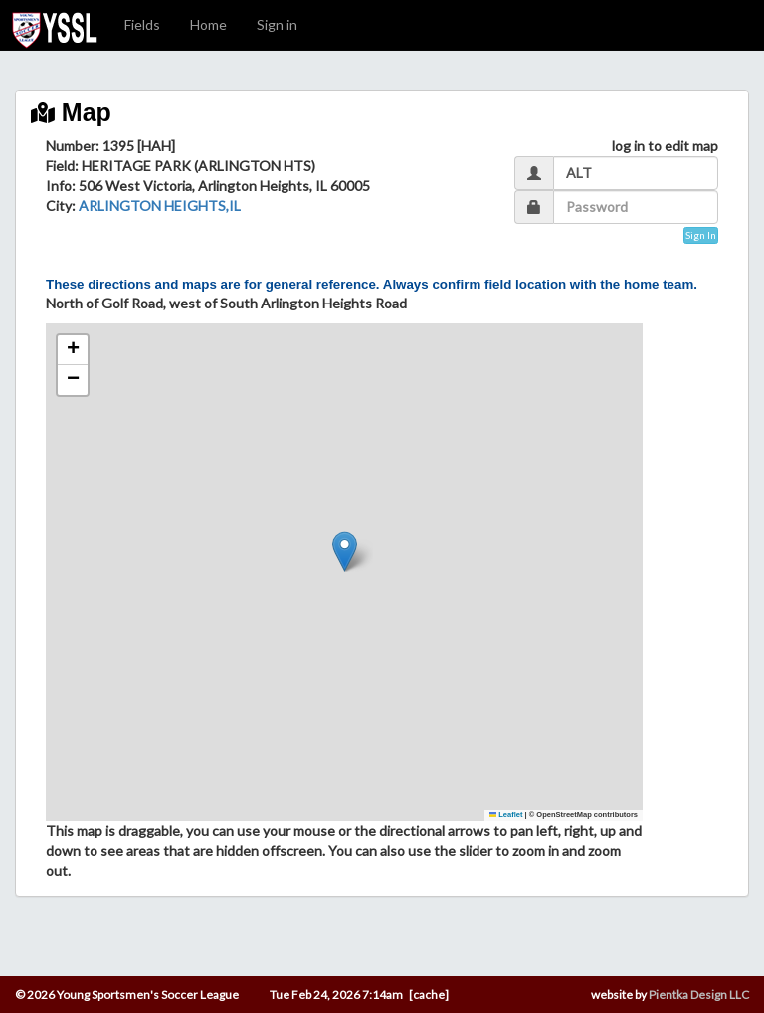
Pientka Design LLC (699, 994)
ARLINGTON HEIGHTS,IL (160, 205)
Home (208, 24)
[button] (344, 551)
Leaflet (506, 814)
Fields (142, 24)
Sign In (700, 235)
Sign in (277, 24)
